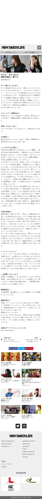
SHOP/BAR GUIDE (6, 443)
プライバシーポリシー (6, 464)
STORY (24, 449)
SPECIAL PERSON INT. (28, 454)
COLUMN (24, 456)
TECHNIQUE (25, 446)
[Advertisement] (21, 22)
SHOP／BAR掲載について (31, 52)
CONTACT (4, 466)
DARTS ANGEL (26, 443)
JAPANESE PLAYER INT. (29, 441)
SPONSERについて (10, 52)
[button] (39, 47)
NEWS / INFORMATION (7, 441)
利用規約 (3, 461)
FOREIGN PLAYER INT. (28, 451)
